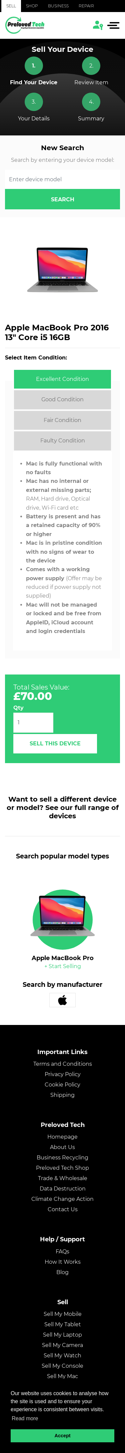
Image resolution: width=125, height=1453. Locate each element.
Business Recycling (62, 1157)
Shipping (62, 1095)
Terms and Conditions (62, 1064)
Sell (11, 5)
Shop (32, 5)
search (62, 199)
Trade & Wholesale (62, 1178)
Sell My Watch (62, 1355)
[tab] (62, 379)
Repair (86, 5)
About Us (62, 1147)
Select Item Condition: (36, 357)
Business (58, 5)
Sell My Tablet (62, 1324)
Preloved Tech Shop (62, 1168)
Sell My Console (62, 1366)
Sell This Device (55, 743)
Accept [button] (63, 1435)
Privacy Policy (63, 1074)
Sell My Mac (62, 1376)
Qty (18, 708)
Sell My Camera (62, 1345)
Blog (62, 1272)
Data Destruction (63, 1188)
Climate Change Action (62, 1199)
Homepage (62, 1137)
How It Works (63, 1262)
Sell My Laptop (62, 1335)
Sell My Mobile (63, 1314)
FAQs (62, 1251)
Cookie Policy (62, 1084)
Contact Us (63, 1209)
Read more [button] (25, 1418)
